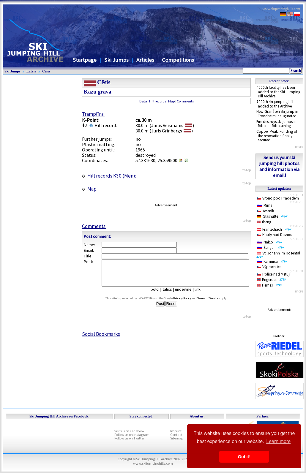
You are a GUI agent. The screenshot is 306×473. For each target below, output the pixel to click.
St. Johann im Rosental (279, 254)
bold (157, 294)
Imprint (176, 431)
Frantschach (274, 229)
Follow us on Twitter (129, 438)
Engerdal (271, 279)
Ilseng (264, 221)
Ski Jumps (116, 59)
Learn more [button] (278, 441)
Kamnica (272, 261)
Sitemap (176, 438)
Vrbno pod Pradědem (278, 198)
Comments (185, 101)
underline (185, 294)
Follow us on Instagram (131, 434)
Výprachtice (269, 266)
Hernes (269, 285)
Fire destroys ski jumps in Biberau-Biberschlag (276, 124)
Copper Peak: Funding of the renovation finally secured (276, 136)
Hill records (157, 101)
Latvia (31, 71)
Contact (176, 434)
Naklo (270, 242)
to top (246, 170)
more (299, 146)
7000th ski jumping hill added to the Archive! (274, 104)
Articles (145, 59)
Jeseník (265, 210)
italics (169, 294)
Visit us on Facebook (129, 431)
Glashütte (272, 216)
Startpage (85, 59)
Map (171, 101)
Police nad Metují (273, 274)
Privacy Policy (188, 304)
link (200, 294)
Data (143, 101)
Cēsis (46, 71)
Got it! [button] (244, 456)
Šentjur (270, 247)
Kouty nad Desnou (274, 234)
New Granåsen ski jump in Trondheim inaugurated (277, 113)
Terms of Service (213, 304)
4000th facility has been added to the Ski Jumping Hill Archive (278, 92)
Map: (89, 189)
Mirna (264, 205)
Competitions (178, 59)
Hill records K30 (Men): (109, 176)
